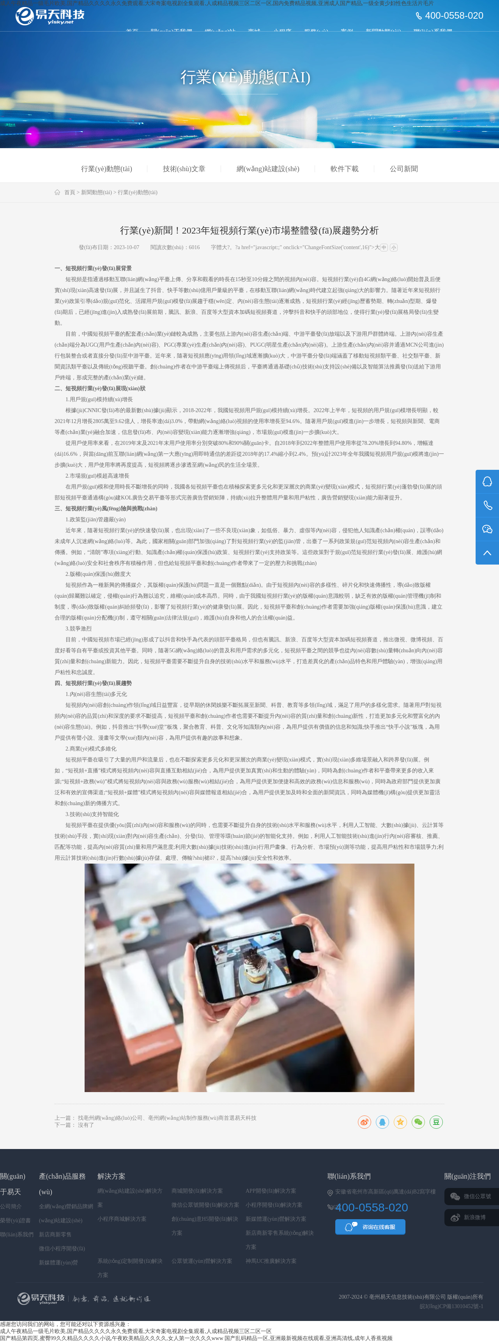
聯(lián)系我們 (17, 1235)
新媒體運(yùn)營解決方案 (276, 1219)
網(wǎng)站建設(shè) (268, 169)
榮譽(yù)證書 (15, 1220)
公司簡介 (11, 1206)
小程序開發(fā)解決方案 (274, 1205)
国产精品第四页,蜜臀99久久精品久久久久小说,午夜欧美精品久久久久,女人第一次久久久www (111, 1338)
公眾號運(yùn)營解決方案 (202, 1261)
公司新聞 (404, 169)
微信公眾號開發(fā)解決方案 (205, 1205)
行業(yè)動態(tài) (106, 169)
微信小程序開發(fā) (62, 1249)
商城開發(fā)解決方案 (197, 1191)
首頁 (69, 192)
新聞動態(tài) (96, 192)
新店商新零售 (55, 1235)
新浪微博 (475, 1217)
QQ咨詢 (370, 1229)
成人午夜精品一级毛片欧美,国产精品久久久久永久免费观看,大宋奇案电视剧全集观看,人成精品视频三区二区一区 (136, 1331)
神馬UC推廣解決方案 (271, 1261)
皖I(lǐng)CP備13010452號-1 (451, 1306)
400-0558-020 (454, 15)
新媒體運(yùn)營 (58, 1263)
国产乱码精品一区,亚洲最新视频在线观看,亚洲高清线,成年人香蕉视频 (309, 1338)
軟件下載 (345, 169)
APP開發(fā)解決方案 (271, 1191)
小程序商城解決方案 (122, 1219)
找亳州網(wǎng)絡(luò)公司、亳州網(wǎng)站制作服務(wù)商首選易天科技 (167, 1118)
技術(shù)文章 (184, 169)
